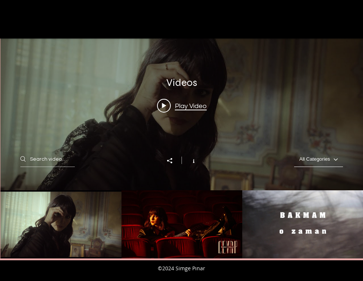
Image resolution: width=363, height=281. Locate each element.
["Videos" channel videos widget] (181, 148)
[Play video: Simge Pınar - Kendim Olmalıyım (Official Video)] (182, 105)
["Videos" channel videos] (181, 224)
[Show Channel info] (190, 160)
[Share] (173, 160)
